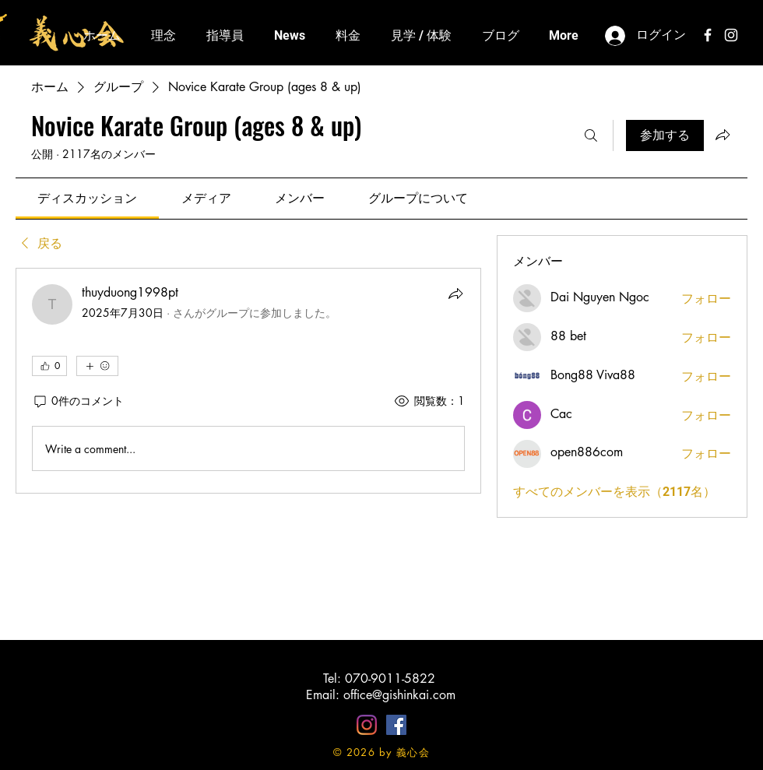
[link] (87, 198)
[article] (248, 381)
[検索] (591, 135)
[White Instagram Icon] (731, 35)
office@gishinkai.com (399, 695)
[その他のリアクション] (97, 366)
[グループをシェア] (722, 134)
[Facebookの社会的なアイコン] (396, 725)
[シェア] (455, 293)
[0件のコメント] (78, 401)
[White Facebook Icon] (707, 35)
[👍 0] (49, 366)
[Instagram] (367, 725)
